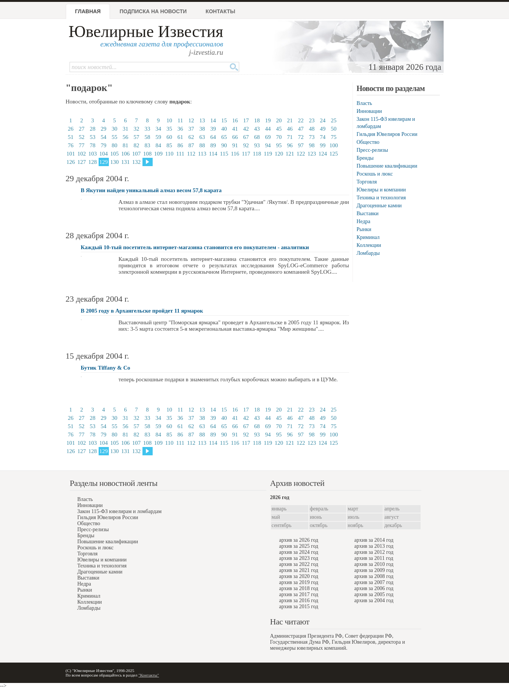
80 (115, 145)
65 (224, 137)
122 (301, 154)
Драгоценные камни (379, 205)
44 (268, 129)
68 (257, 137)
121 (290, 154)
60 (169, 137)
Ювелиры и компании (381, 190)
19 (268, 120)
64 (213, 137)
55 (115, 137)
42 (246, 129)
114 (213, 154)
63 (202, 137)
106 (125, 154)
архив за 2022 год (299, 564)
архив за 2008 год (374, 576)
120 (279, 154)
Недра (363, 221)
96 (290, 145)
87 (191, 145)
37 (191, 129)
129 (103, 162)
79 (104, 145)
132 (136, 162)
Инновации (369, 111)
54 (104, 137)
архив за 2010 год (374, 564)
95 (279, 145)
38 (202, 129)
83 (147, 145)
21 (290, 120)
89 (213, 145)
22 (301, 120)
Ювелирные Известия (146, 31)
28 (93, 129)
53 (93, 137)
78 (93, 145)
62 (191, 137)
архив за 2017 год (299, 594)
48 (312, 129)
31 (125, 129)
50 (334, 129)
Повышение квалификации (387, 166)
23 (312, 120)
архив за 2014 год (374, 540)
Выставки (368, 213)
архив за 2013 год (374, 546)
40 (224, 129)
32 (136, 129)
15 (224, 120)
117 (246, 154)
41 (235, 129)
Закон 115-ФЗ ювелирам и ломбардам (119, 511)
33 (147, 129)
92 (246, 145)
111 (180, 154)
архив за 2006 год (374, 588)
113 (202, 154)
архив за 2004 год (374, 600)
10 (169, 120)
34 (158, 129)
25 (334, 120)
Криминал (368, 237)
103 (92, 154)
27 (82, 129)
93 (257, 145)
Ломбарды (368, 253)
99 (323, 145)
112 (191, 154)
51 (71, 137)
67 (246, 137)
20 (279, 120)
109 (158, 154)
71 (290, 137)
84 (158, 145)
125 (334, 154)
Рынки (364, 229)
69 (268, 137)
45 (279, 129)
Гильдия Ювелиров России (387, 134)
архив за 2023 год (299, 558)
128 (92, 162)
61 (180, 137)
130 (114, 162)
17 (246, 120)
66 (235, 137)
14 (213, 120)
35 (169, 129)
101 (71, 154)
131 (125, 162)
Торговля (367, 182)
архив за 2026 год (299, 540)
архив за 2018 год (299, 588)
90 (224, 145)
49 (323, 129)
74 (323, 137)
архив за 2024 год (299, 552)
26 (71, 129)
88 (202, 145)
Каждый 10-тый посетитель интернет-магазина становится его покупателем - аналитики (195, 247)
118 (257, 154)
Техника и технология (381, 197)
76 (71, 145)
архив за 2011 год (373, 558)
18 (257, 120)
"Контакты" (148, 675)
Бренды (365, 158)
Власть (364, 103)
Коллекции (369, 245)
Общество (368, 142)
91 (235, 145)
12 (191, 120)
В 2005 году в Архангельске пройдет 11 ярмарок (142, 311)
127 (81, 162)
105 (114, 154)
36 (180, 129)
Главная (88, 11)
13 (202, 120)
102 (81, 154)
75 (334, 137)
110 (169, 154)
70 (279, 137)
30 (115, 129)
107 (136, 154)
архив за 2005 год (374, 594)
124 (323, 154)
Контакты (220, 11)
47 (301, 129)
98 (312, 145)
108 (147, 154)
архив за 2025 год (299, 546)
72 (301, 137)
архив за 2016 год (299, 600)
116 (235, 154)
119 (268, 154)
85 (169, 145)
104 (103, 154)
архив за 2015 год (299, 606)
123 (312, 154)
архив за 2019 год (299, 582)
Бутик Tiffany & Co (105, 368)
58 (147, 137)
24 (323, 120)
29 (104, 129)
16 (235, 120)
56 (125, 137)
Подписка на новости (153, 11)
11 (180, 120)
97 (301, 145)
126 (71, 162)
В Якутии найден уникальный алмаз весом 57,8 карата (151, 190)
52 (82, 137)
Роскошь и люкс (375, 174)
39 (213, 129)
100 (334, 145)
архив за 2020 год (299, 576)
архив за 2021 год (299, 570)
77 (82, 145)
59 (158, 137)
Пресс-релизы (372, 150)
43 (257, 129)
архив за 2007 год (374, 582)
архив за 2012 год (374, 552)
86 (180, 145)
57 (136, 137)
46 (290, 129)
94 (268, 145)
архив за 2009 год (374, 570)
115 (224, 154)
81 (125, 145)
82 (136, 145)
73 (312, 137)
